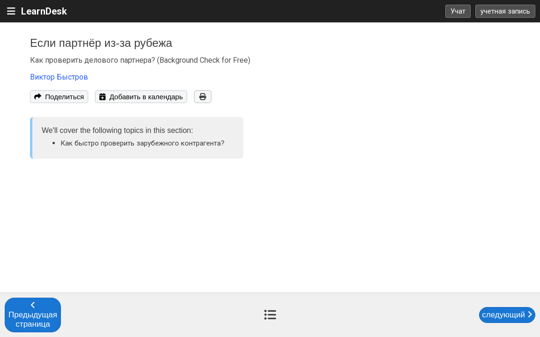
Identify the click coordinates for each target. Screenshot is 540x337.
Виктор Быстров (59, 77)
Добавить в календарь (141, 97)
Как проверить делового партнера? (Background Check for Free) (140, 60)
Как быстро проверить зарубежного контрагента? (142, 143)
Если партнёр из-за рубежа (101, 43)
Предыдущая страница (32, 315)
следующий (507, 314)
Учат (457, 11)
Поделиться (59, 97)
